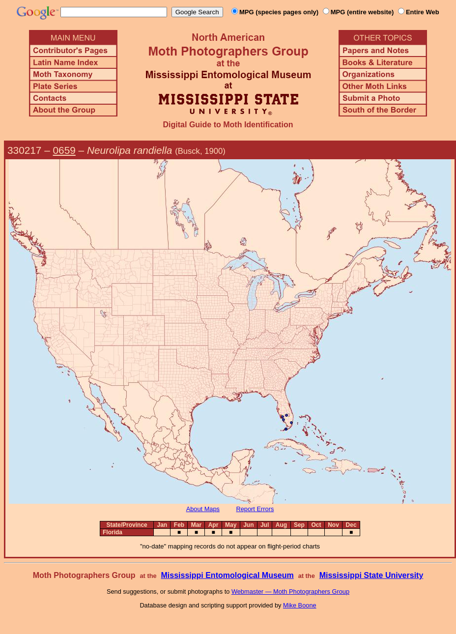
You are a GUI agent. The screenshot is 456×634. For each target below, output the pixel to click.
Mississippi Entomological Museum (227, 575)
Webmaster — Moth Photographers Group (290, 591)
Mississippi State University (371, 575)
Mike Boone (299, 605)
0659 (64, 150)
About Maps (203, 509)
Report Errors (255, 509)
